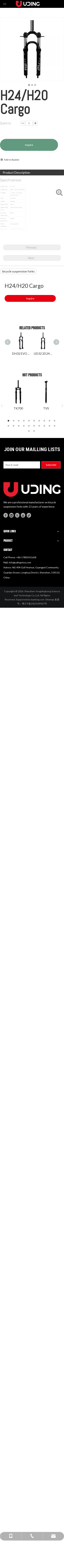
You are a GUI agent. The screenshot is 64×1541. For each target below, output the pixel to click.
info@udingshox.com (20, 562)
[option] (18, 395)
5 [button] (29, 421)
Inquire (29, 144)
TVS (46, 408)
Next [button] (62, 405)
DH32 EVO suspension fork (21, 353)
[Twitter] (17, 515)
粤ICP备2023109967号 (34, 603)
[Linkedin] (11, 515)
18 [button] (45, 426)
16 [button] (34, 426)
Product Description (16, 172)
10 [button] (55, 421)
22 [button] (34, 431)
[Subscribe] (51, 465)
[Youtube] (23, 515)
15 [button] (29, 426)
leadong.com (37, 599)
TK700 (18, 408)
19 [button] (50, 426)
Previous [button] (1, 405)
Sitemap (49, 599)
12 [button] (14, 426)
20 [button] (55, 426)
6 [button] (34, 421)
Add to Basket (11, 159)
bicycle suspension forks (18, 271)
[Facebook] (5, 515)
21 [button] (29, 431)
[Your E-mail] (21, 465)
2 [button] (14, 421)
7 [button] (39, 421)
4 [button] (24, 421)
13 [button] (19, 426)
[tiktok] (29, 515)
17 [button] (39, 426)
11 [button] (9, 426)
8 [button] (45, 421)
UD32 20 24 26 (43, 353)
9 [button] (50, 421)
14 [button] (24, 426)
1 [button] (9, 421)
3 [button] (19, 421)
